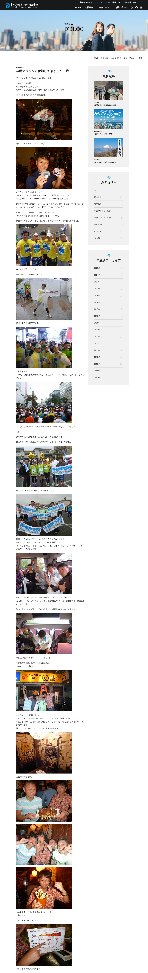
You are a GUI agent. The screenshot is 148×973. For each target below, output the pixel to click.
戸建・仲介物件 (130, 2)
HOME (78, 7)
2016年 (97, 317)
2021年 (97, 289)
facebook (136, 7)
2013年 (97, 337)
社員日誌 (104, 58)
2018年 (97, 303)
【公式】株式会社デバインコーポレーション (22, 5)
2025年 (97, 269)
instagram (141, 7)
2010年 (97, 358)
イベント (98, 232)
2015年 (97, 324)
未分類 (97, 239)
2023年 (97, 282)
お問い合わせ (121, 7)
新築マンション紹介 (102, 218)
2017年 (97, 310)
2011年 (97, 351)
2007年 (97, 379)
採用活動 (98, 225)
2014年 (97, 331)
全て (96, 190)
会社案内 (89, 7)
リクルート (104, 7)
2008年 (97, 372)
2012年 (97, 344)
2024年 (97, 275)
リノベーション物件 (108, 2)
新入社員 (98, 197)
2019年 (97, 296)
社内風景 (98, 204)
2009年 (97, 365)
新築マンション (86, 2)
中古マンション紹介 (102, 211)
